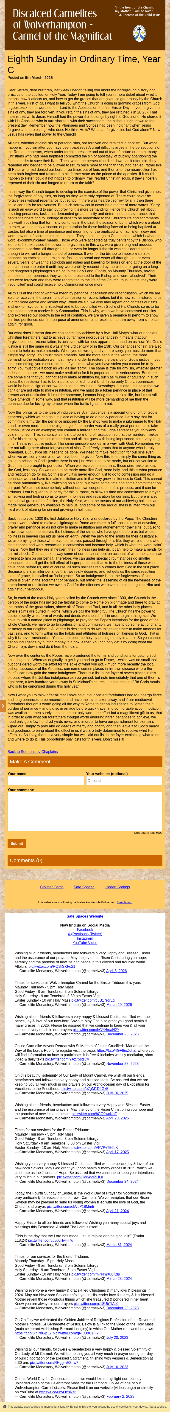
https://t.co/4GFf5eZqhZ (116, 1050)
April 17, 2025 (117, 1152)
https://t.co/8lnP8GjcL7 (33, 1333)
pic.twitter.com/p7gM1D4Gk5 (85, 1089)
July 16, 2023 (117, 1367)
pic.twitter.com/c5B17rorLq (93, 1000)
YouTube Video (85, 943)
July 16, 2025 (117, 1093)
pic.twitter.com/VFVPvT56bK (94, 1148)
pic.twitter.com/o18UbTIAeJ (96, 1304)
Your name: (18, 774)
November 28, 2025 (122, 1064)
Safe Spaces (84, 887)
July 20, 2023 (117, 1337)
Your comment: (21, 790)
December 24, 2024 (122, 1181)
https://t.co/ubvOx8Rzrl (57, 1392)
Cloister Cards (51, 887)
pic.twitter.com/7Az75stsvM (67, 1059)
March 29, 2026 (119, 1005)
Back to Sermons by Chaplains (33, 752)
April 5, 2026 (116, 971)
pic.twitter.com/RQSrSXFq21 (51, 966)
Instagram (85, 938)
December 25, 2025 (122, 1034)
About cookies (157, 1406)
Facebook (85, 930)
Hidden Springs (117, 887)
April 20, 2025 (117, 1118)
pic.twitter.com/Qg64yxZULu (80, 1177)
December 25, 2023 (122, 1308)
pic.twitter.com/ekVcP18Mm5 (70, 1207)
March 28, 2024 (119, 1279)
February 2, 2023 (120, 1396)
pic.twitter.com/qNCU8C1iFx (75, 1333)
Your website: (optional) (107, 774)
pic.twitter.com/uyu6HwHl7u (50, 1240)
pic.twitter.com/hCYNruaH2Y (96, 1030)
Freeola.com (124, 902)
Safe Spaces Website (85, 916)
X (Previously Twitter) (85, 934)
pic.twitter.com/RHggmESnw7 (54, 1363)
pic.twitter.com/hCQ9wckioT (94, 1114)
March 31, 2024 (119, 1245)
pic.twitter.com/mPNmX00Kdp (95, 1274)
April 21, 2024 (117, 1211)
